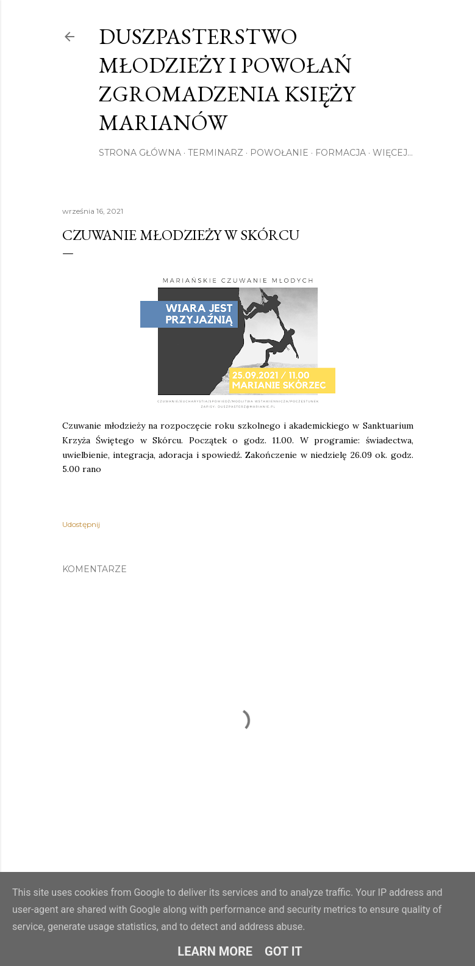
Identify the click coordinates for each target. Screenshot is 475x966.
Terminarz (215, 152)
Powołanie (279, 152)
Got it (283, 951)
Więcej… (393, 152)
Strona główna (140, 152)
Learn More (214, 951)
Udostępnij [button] (81, 524)
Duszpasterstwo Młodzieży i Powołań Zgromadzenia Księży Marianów (227, 79)
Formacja (340, 152)
